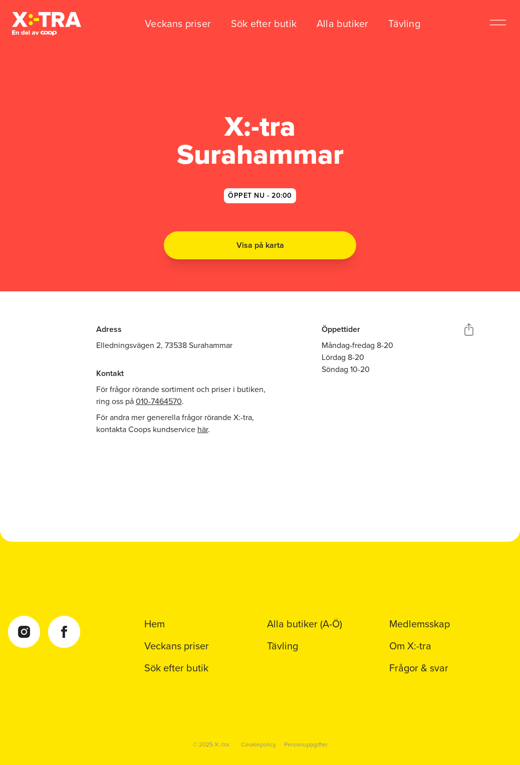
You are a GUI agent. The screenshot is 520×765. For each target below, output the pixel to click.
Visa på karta (260, 245)
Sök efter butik (264, 23)
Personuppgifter (306, 744)
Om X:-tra (410, 645)
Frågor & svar (418, 667)
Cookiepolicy (258, 744)
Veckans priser (178, 23)
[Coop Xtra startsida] (46, 24)
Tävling (404, 23)
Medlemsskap (419, 623)
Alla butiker (342, 23)
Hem (154, 623)
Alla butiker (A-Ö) (304, 623)
